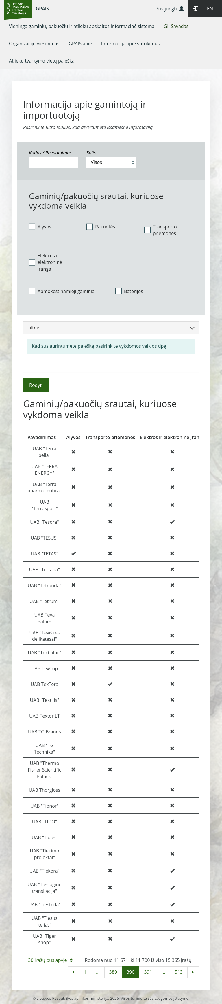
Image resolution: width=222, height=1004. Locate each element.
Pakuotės (100, 226)
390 (130, 972)
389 (113, 972)
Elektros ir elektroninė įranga (45, 262)
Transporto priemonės (160, 230)
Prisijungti (170, 8)
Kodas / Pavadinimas (50, 153)
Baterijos (129, 291)
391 (148, 972)
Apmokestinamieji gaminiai (62, 291)
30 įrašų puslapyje (50, 960)
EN (210, 8)
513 (179, 972)
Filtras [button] (111, 327)
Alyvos (40, 226)
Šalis (91, 153)
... (98, 972)
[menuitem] (81, 26)
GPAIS (42, 8)
